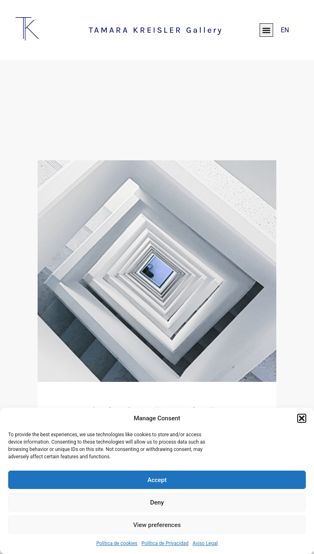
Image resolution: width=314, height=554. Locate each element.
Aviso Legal (205, 543)
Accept (156, 480)
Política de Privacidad (164, 543)
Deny (157, 502)
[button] (302, 418)
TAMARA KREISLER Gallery (156, 30)
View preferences (157, 525)
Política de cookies (117, 543)
